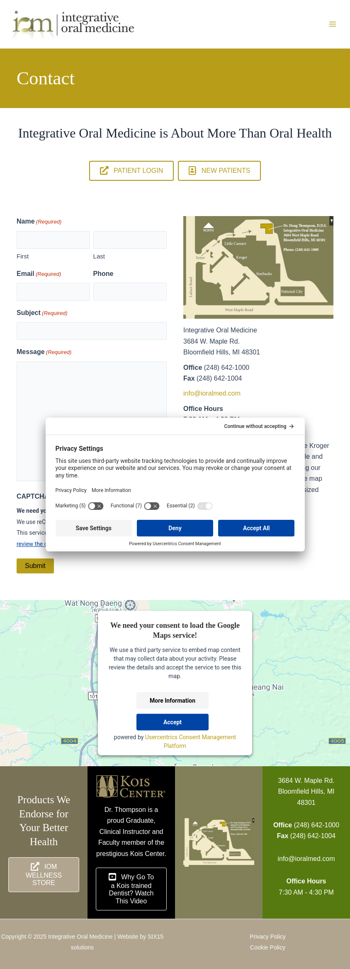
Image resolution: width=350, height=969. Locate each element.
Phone (103, 273)
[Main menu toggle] (332, 24)
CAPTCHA (33, 496)
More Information (172, 700)
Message (44, 352)
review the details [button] (39, 544)
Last (99, 256)
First (23, 256)
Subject (42, 313)
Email (39, 274)
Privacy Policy (268, 936)
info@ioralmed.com (212, 393)
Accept (172, 722)
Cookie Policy (267, 947)
